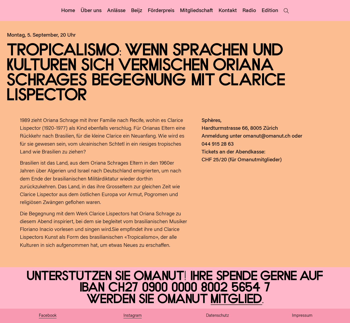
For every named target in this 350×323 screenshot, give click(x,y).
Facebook (47, 316)
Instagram (132, 316)
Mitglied (236, 299)
